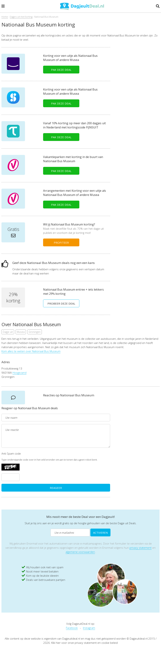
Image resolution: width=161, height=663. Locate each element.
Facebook (72, 628)
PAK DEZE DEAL (61, 69)
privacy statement (140, 547)
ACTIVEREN (100, 532)
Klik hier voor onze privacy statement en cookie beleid (84, 642)
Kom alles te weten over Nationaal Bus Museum (30, 351)
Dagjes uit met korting (21, 16)
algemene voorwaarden (80, 552)
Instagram (89, 628)
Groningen (35, 332)
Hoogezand (19, 372)
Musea (21, 332)
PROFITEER (61, 242)
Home (4, 16)
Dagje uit (8, 332)
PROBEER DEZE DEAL (61, 303)
